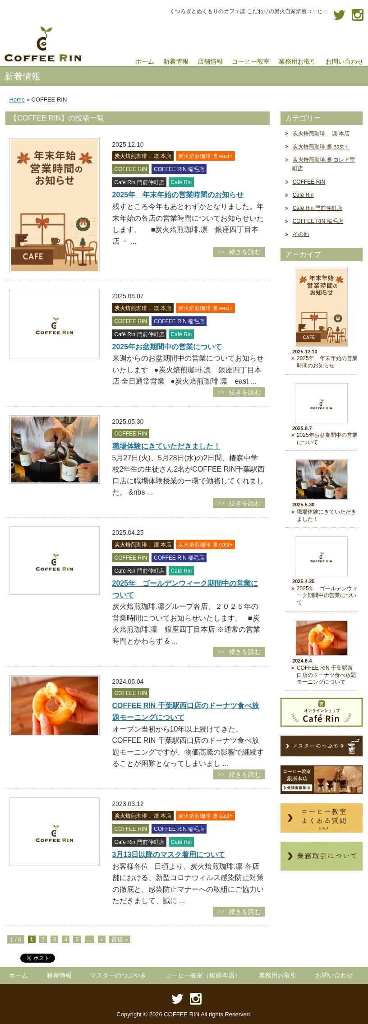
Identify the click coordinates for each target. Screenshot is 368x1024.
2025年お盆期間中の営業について (167, 347)
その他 (301, 234)
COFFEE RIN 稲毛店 (318, 221)
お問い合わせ (334, 975)
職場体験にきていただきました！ (166, 446)
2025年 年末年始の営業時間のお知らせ (178, 195)
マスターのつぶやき (118, 975)
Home (17, 99)
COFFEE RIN (309, 182)
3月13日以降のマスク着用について (168, 854)
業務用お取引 (278, 975)
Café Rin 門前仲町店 (317, 208)
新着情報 (59, 975)
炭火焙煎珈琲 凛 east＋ (321, 147)
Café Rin (303, 195)
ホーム (18, 975)
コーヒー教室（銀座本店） (203, 975)
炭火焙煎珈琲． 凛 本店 (321, 133)
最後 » (119, 939)
